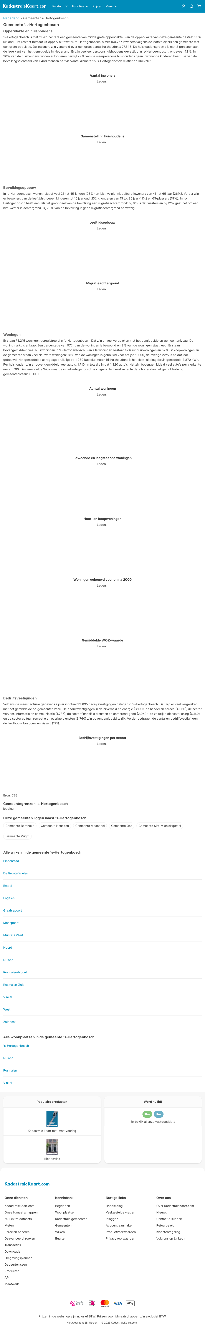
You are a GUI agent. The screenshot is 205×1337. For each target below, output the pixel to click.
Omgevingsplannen (18, 1258)
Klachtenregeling (168, 1232)
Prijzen (97, 6)
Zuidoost (9, 1022)
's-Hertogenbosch (16, 1045)
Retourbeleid (165, 1225)
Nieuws (161, 1212)
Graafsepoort (12, 910)
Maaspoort (11, 923)
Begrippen (62, 1206)
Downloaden (13, 1251)
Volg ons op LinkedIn (171, 1238)
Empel (7, 885)
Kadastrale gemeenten (71, 1219)
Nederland (11, 18)
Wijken (60, 1232)
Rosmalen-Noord (15, 972)
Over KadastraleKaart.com (175, 1206)
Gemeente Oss (121, 826)
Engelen (9, 898)
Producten (12, 1271)
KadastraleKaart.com (27, 1184)
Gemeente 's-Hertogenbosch (46, 18)
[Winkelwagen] (199, 6)
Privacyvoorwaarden (120, 1238)
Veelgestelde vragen (120, 1212)
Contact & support (169, 1219)
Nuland (8, 960)
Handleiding (114, 1206)
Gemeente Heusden (55, 826)
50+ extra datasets (18, 1219)
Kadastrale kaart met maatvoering (52, 1131)
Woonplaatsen (65, 1212)
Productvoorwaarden (121, 1232)
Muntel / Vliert (13, 935)
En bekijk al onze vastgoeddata (153, 1121)
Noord (7, 947)
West (6, 1009)
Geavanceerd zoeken (20, 1238)
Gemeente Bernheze (19, 826)
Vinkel (7, 997)
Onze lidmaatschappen (21, 1212)
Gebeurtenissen (16, 1264)
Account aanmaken (119, 1225)
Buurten (60, 1238)
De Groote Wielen (15, 873)
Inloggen (112, 1219)
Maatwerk (12, 1284)
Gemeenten (63, 1225)
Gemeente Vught (17, 836)
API (7, 1277)
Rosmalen (10, 1070)
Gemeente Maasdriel (90, 826)
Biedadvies (52, 1159)
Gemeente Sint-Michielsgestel (160, 826)
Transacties (13, 1245)
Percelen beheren (17, 1232)
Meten (9, 1225)
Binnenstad (11, 861)
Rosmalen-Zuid (14, 984)
